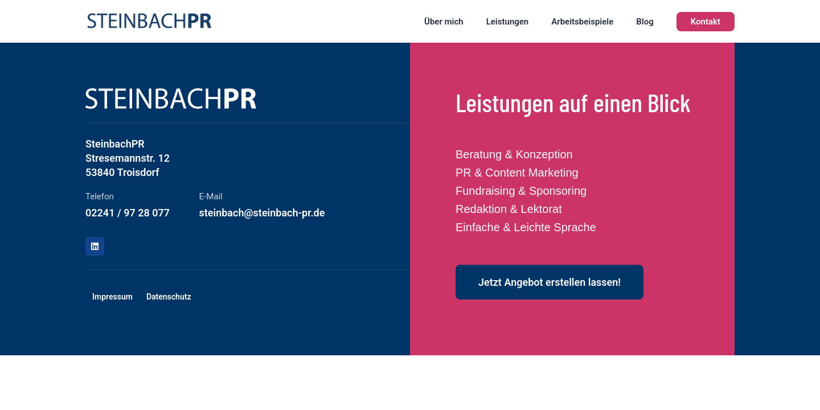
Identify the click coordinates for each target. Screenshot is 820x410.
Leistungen (507, 22)
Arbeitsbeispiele (582, 22)
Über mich (444, 22)
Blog (644, 22)
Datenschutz (168, 296)
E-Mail (211, 196)
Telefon (99, 196)
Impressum (112, 296)
